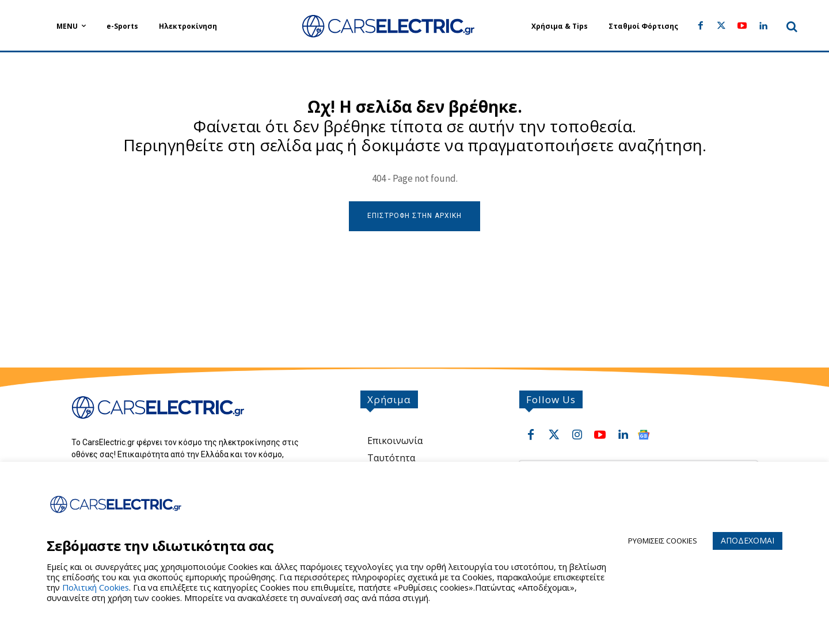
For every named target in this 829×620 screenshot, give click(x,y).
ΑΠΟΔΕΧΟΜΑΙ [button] (747, 540)
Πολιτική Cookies (95, 587)
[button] (792, 26)
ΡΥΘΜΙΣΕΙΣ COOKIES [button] (662, 540)
